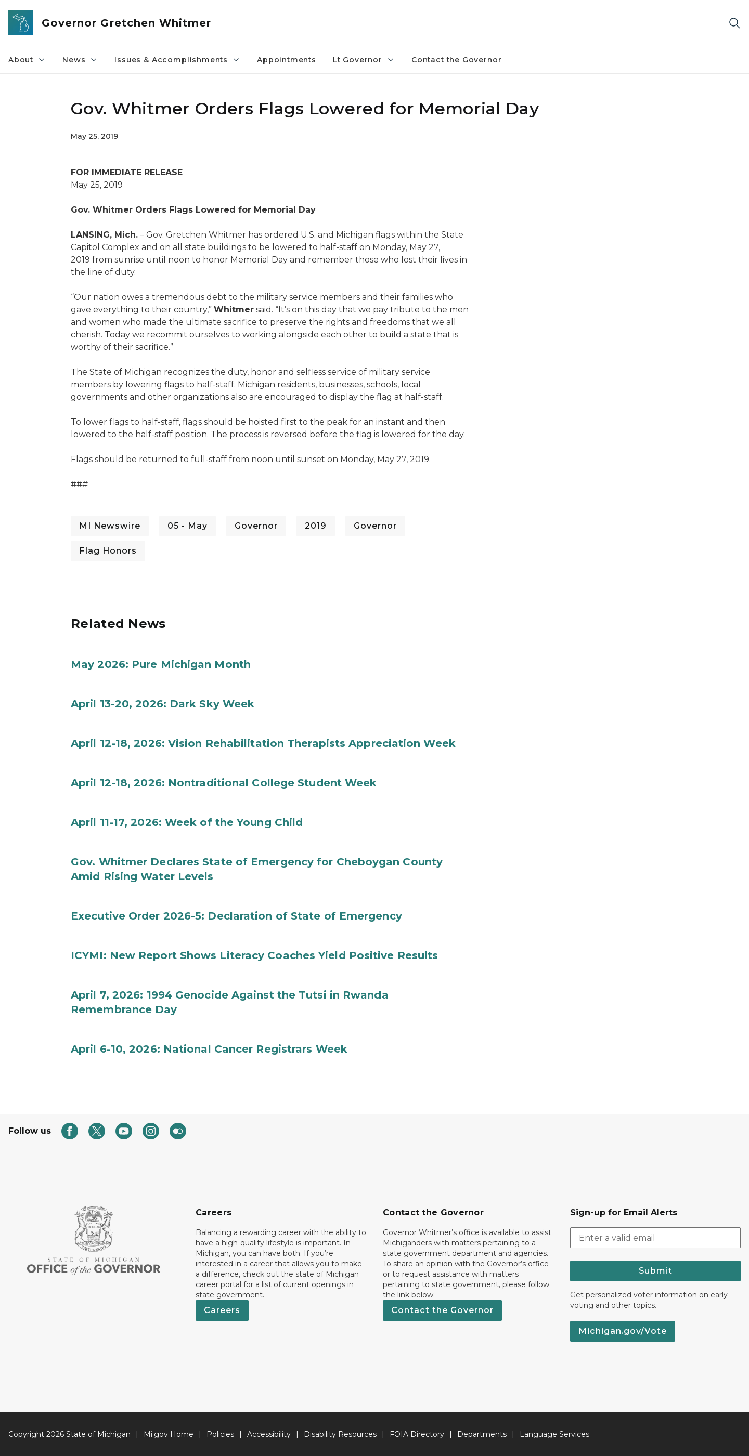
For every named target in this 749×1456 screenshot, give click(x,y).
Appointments (286, 59)
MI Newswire (109, 526)
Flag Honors (108, 551)
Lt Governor (364, 59)
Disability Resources (340, 1434)
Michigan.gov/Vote (622, 1331)
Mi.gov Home (168, 1434)
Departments (482, 1434)
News (80, 59)
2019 (316, 526)
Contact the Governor (456, 59)
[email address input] (655, 1237)
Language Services (554, 1434)
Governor (256, 526)
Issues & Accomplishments (177, 59)
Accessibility (269, 1434)
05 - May (187, 526)
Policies (220, 1434)
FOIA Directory (417, 1434)
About (27, 59)
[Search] (734, 23)
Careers (222, 1310)
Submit (656, 1271)
